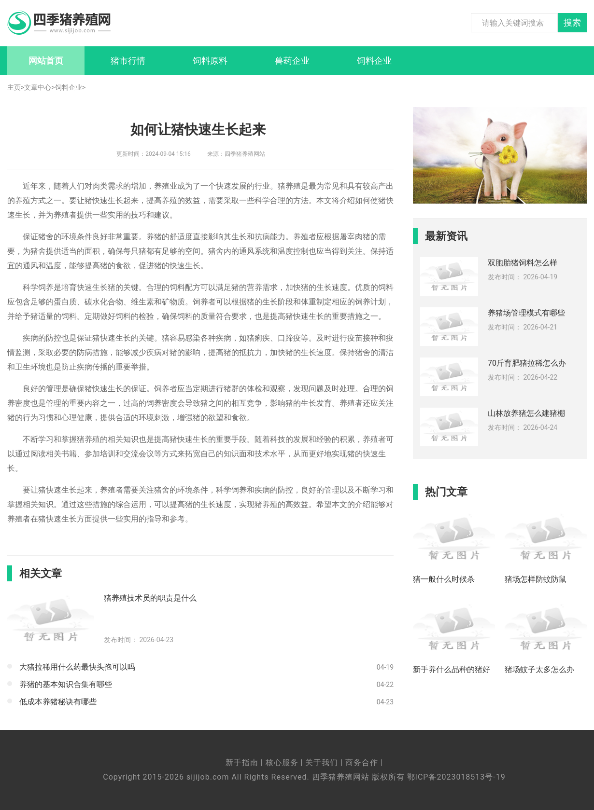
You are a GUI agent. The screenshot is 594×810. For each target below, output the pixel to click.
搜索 (572, 22)
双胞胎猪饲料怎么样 (522, 262)
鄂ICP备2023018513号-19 (456, 777)
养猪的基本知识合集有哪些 (65, 684)
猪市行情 (128, 60)
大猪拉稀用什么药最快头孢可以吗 (77, 667)
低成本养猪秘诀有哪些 (58, 701)
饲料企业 (374, 60)
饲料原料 (210, 60)
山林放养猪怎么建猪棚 (526, 413)
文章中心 (37, 87)
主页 (14, 87)
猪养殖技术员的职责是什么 (150, 598)
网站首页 (45, 60)
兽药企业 (292, 60)
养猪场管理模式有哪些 (526, 312)
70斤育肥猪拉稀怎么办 (527, 363)
